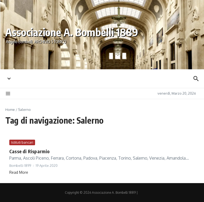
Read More (18, 172)
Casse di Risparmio (29, 151)
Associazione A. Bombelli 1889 (71, 32)
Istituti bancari (22, 142)
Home (10, 109)
